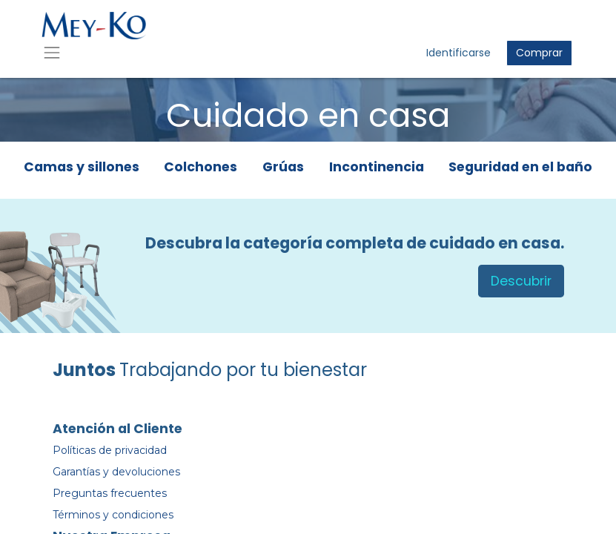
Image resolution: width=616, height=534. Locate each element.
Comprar (539, 52)
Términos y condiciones (113, 514)
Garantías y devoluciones (116, 471)
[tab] (81, 170)
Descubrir (521, 281)
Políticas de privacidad (110, 450)
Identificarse (458, 52)
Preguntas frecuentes (110, 493)
